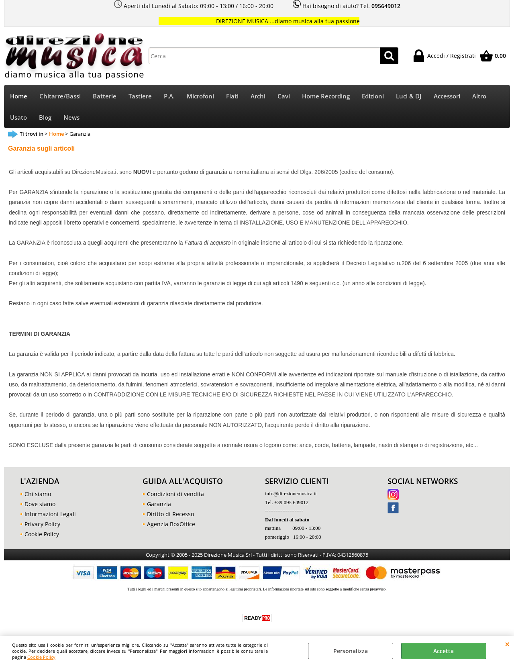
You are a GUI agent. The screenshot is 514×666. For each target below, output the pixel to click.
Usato (18, 117)
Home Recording (326, 96)
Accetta (443, 651)
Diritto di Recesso (170, 514)
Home (18, 96)
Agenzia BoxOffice (171, 524)
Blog (45, 117)
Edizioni (373, 96)
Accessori (447, 96)
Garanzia (159, 504)
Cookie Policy (41, 657)
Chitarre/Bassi (60, 96)
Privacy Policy (42, 524)
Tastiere (140, 96)
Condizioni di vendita (175, 494)
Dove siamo (39, 504)
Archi (258, 96)
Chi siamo (37, 494)
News (71, 117)
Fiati (232, 96)
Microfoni (200, 96)
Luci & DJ (409, 96)
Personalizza (350, 651)
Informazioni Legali (50, 514)
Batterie (104, 96)
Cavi (283, 96)
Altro (479, 96)
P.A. (169, 96)
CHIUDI (507, 644)
